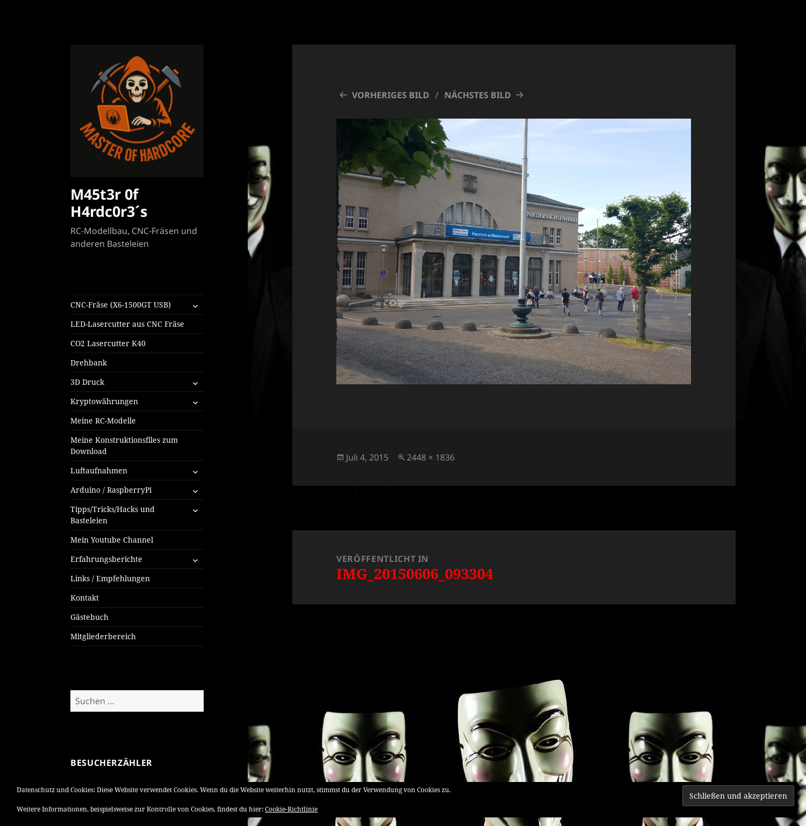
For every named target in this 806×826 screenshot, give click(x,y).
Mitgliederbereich (103, 636)
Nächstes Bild (477, 95)
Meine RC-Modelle (103, 420)
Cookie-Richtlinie (291, 809)
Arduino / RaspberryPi (111, 490)
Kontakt (84, 598)
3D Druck (87, 382)
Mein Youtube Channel (111, 540)
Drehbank (88, 362)
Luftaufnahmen (98, 470)
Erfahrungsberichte (106, 559)
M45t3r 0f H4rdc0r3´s (108, 202)
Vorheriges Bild (390, 95)
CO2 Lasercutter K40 (108, 343)
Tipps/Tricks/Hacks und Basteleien (112, 514)
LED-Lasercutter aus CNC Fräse (127, 324)
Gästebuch (89, 617)
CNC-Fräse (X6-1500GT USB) (120, 304)
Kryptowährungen (104, 401)
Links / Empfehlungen (110, 578)
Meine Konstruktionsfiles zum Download (124, 445)
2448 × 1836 (431, 457)
